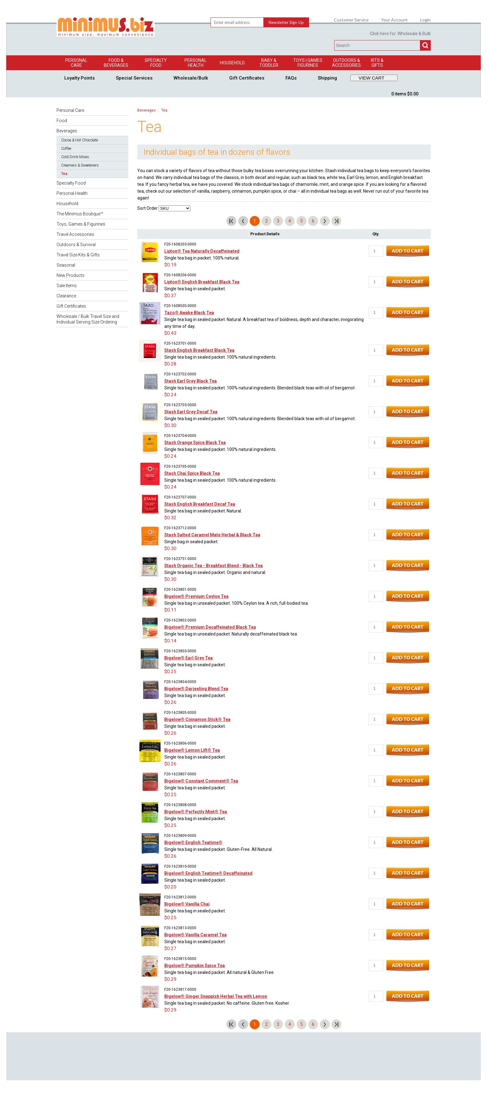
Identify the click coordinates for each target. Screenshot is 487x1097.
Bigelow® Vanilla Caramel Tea (195, 934)
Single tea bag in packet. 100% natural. (201, 257)
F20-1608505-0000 (180, 306)
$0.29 (170, 979)
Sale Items (67, 285)
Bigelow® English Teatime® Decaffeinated (208, 873)
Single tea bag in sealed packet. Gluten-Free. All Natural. (218, 849)
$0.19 (170, 265)
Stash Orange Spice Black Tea (195, 442)
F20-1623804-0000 (180, 682)
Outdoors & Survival (76, 244)
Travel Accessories (75, 234)
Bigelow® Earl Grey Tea (188, 657)
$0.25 (170, 671)
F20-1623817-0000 (180, 989)
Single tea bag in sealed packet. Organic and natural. (215, 572)
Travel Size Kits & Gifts (78, 254)
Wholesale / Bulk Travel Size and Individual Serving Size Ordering (88, 319)
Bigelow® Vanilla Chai (187, 904)
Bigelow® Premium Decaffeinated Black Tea (210, 627)
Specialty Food (156, 63)
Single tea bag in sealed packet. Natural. (203, 510)
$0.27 (170, 948)
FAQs (291, 78)
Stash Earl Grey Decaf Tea (190, 411)
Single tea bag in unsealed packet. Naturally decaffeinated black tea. (231, 633)
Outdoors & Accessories (346, 63)
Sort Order (147, 208)
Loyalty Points (79, 78)
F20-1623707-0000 (180, 497)
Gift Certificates (246, 78)
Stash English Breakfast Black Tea (199, 350)
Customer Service (351, 19)
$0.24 (170, 394)
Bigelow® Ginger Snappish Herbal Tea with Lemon (215, 996)
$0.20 (170, 887)
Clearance (66, 295)
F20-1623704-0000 (180, 436)
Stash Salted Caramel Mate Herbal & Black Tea (212, 534)
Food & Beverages (116, 63)
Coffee (66, 148)
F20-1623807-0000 (180, 774)
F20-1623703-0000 (180, 405)
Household (232, 62)
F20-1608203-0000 (180, 244)
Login (425, 19)
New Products (70, 275)
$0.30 (170, 425)
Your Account (394, 19)
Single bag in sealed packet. (191, 541)
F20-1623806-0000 (180, 743)
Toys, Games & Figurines (81, 224)
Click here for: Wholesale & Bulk (400, 33)
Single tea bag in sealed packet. (195, 288)
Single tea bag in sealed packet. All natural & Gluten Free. (219, 972)
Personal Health (195, 63)
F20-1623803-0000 (180, 651)
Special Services (134, 78)
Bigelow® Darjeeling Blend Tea (196, 688)
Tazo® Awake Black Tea (189, 312)
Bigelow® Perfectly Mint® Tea (195, 811)
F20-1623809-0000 (180, 835)
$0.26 (170, 702)
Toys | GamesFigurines (307, 63)
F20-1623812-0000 (180, 897)
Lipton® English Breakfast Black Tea (201, 281)
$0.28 (170, 364)
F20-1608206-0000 (180, 275)
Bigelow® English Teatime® (193, 842)
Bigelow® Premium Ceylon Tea (196, 596)
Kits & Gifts (377, 63)
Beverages (67, 130)
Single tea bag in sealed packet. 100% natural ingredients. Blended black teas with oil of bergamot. (260, 387)
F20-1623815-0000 (180, 959)
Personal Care (76, 63)
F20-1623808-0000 (180, 805)
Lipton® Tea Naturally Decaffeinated (201, 251)
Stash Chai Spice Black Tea (192, 473)
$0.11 (170, 610)
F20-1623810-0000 (180, 866)
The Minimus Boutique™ (80, 213)
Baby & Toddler (268, 63)
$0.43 (170, 333)
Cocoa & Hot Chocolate (79, 140)
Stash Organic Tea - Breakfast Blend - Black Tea (213, 565)
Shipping (327, 78)
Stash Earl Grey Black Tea (190, 381)
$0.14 (170, 641)
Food (62, 120)
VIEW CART (372, 77)
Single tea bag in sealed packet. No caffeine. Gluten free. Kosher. (227, 1003)
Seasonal (66, 265)
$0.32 (170, 518)
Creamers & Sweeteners (80, 165)
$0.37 (170, 295)
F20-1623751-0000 (180, 559)
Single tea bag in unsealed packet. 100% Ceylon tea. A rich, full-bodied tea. (236, 603)
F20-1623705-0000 (180, 466)
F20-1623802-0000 (180, 620)
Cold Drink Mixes (75, 157)
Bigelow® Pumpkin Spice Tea (194, 965)
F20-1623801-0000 (180, 589)
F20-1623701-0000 (180, 343)
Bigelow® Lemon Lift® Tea (192, 750)
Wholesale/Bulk (191, 78)
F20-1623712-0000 (180, 528)
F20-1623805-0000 (180, 712)
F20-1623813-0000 (180, 928)
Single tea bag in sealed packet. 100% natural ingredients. (220, 357)
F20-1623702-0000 (180, 374)
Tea (64, 174)
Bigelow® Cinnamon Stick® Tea (197, 719)
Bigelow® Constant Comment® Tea (201, 780)
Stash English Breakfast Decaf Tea (199, 504)
